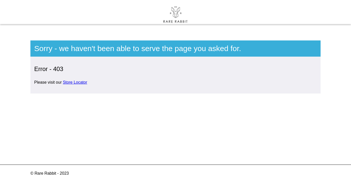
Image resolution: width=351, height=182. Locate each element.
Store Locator (75, 82)
